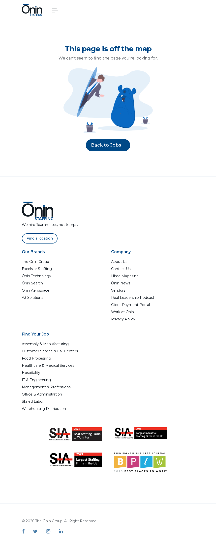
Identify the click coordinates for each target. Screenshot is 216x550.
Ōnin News (120, 283)
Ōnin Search (32, 283)
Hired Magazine (125, 276)
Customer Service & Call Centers (50, 351)
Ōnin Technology (36, 276)
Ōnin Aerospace (35, 290)
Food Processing (36, 358)
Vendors (118, 290)
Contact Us (120, 269)
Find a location (40, 238)
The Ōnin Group (35, 261)
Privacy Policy (123, 319)
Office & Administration (42, 394)
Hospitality (31, 372)
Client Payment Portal (130, 305)
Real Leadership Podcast (132, 297)
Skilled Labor (33, 401)
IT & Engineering (36, 380)
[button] (55, 10)
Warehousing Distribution (44, 408)
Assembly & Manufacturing (45, 344)
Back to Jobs (108, 145)
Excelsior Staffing (37, 269)
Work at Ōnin (122, 312)
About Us (119, 261)
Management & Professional (46, 387)
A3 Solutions (32, 297)
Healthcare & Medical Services (48, 365)
